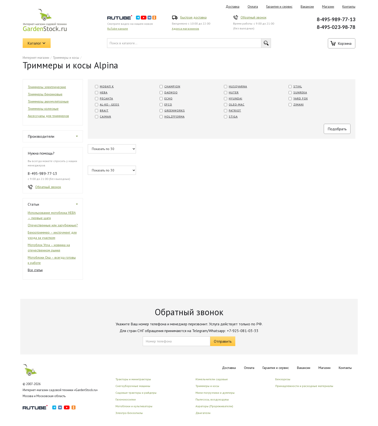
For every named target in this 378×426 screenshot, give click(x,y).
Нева (104, 92)
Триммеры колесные (43, 108)
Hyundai (235, 98)
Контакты (348, 6)
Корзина (344, 43)
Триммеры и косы (66, 57)
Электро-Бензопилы (129, 413)
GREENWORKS (174, 110)
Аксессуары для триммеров (48, 116)
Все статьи (35, 270)
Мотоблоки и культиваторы (133, 406)
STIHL (297, 86)
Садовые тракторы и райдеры (135, 392)
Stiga (233, 116)
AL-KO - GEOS (109, 104)
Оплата (253, 6)
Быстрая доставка (193, 17)
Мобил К (107, 86)
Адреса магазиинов (185, 28)
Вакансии (307, 6)
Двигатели (203, 413)
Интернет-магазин (36, 57)
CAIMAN (105, 116)
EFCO (168, 104)
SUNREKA (300, 92)
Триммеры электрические (47, 87)
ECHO (168, 98)
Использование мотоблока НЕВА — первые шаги (52, 215)
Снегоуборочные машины (132, 386)
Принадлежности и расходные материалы (304, 386)
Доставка (232, 6)
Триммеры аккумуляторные (48, 101)
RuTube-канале (117, 28)
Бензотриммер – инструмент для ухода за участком (52, 235)
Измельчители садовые (212, 379)
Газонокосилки (125, 399)
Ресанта (106, 98)
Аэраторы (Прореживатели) (214, 406)
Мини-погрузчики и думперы (215, 392)
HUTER (234, 92)
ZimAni (298, 104)
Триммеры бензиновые (45, 94)
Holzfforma (174, 116)
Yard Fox (300, 98)
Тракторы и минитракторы (133, 379)
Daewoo (171, 92)
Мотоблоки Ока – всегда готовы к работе (52, 260)
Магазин (328, 6)
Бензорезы (282, 379)
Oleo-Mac (236, 104)
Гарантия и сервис (279, 6)
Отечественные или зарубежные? (53, 225)
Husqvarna (238, 86)
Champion (172, 86)
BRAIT (104, 110)
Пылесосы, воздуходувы (212, 399)
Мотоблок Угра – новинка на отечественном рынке (49, 247)
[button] (37, 43)
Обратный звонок (253, 17)
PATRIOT (235, 110)
